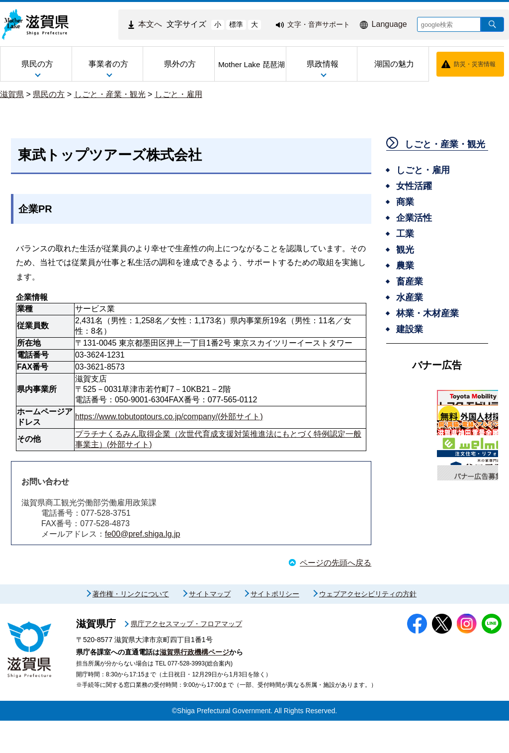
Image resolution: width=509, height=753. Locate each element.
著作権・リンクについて (130, 626)
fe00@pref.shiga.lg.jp (142, 534)
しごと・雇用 (178, 94)
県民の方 (49, 94)
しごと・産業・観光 (110, 94)
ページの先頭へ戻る (335, 563)
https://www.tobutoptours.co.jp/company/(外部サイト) (169, 416)
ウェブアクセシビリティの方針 (368, 626)
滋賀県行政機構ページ (194, 684)
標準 (236, 24)
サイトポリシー (275, 626)
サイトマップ (210, 626)
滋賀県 (12, 94)
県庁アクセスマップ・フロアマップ (186, 656)
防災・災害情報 (475, 64)
